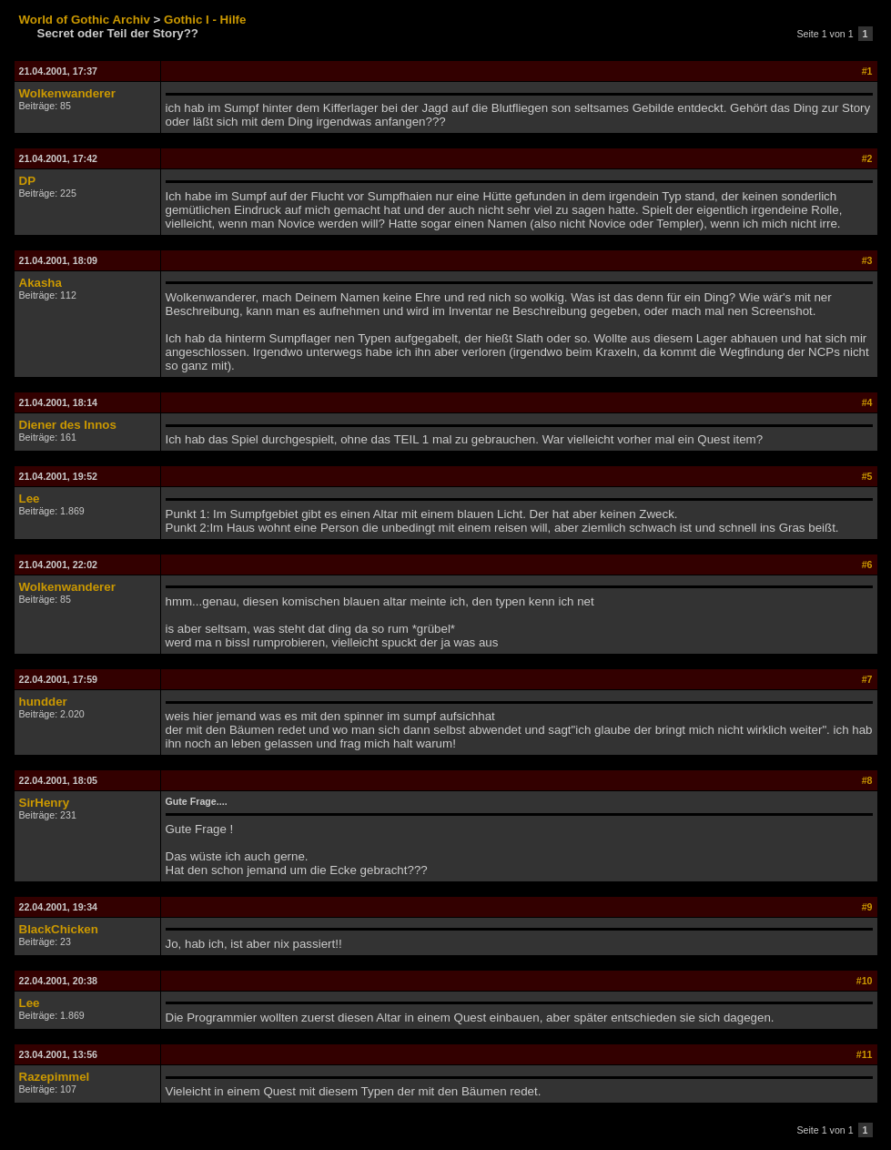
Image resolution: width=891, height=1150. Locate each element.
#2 (867, 158)
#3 (867, 260)
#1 (867, 71)
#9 (867, 906)
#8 (867, 780)
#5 (867, 476)
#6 (867, 564)
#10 (864, 980)
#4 (867, 402)
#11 (864, 1054)
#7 (867, 679)
